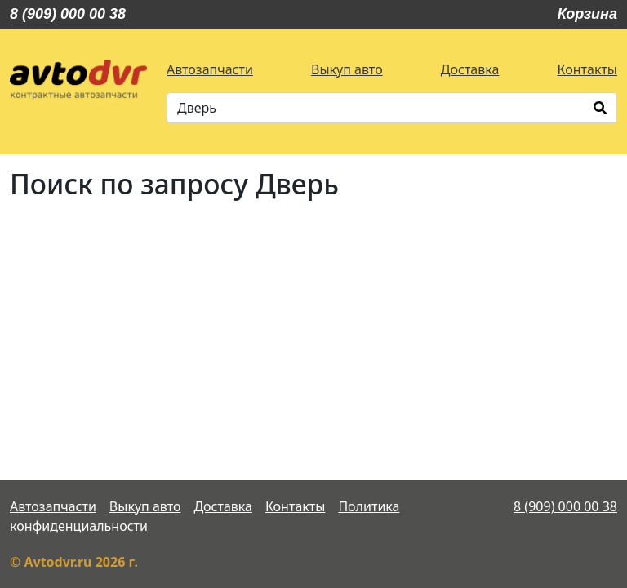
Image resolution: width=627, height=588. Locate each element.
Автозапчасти (210, 69)
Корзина (587, 14)
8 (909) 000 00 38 (68, 14)
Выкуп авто (347, 69)
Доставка (470, 69)
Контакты (587, 69)
